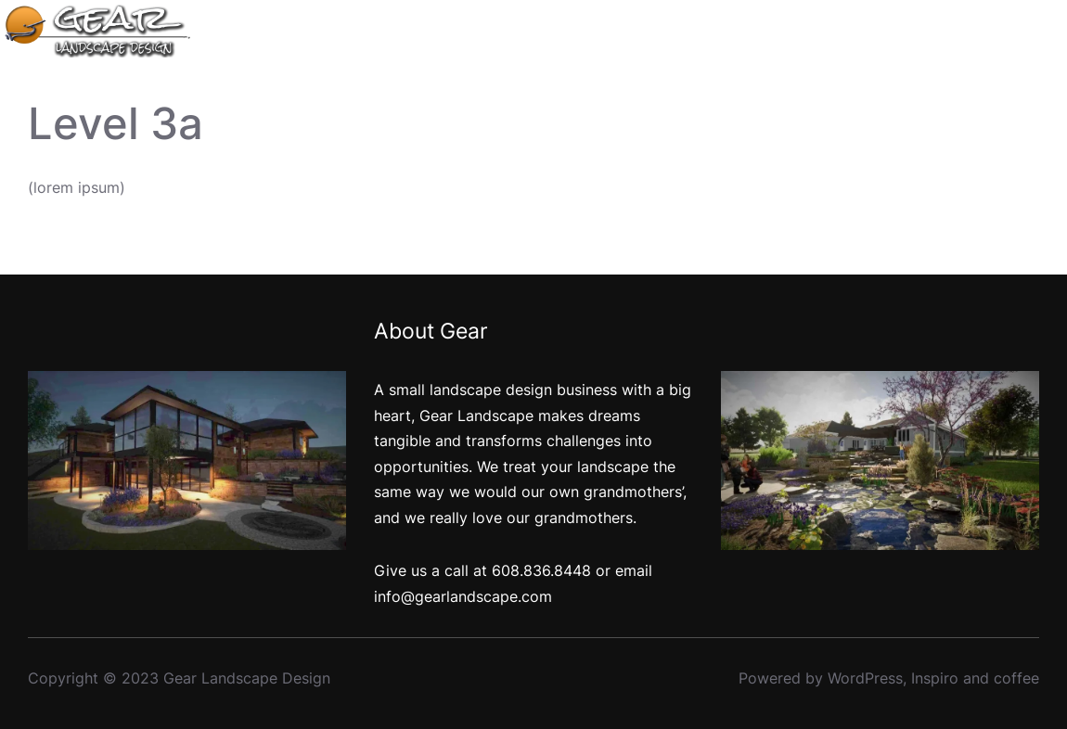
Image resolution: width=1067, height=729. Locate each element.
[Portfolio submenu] (881, 31)
